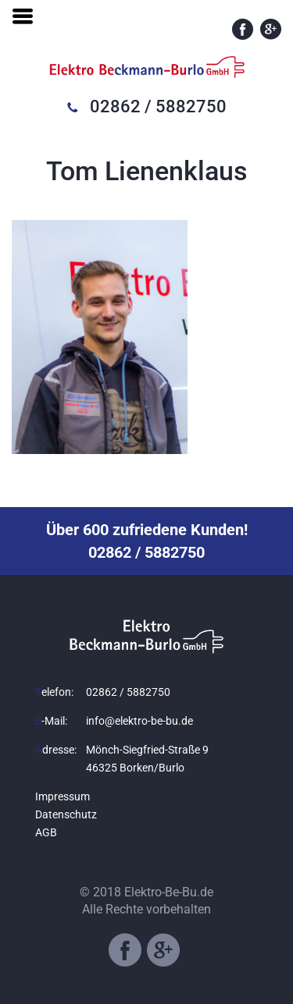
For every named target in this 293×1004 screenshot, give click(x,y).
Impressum (62, 796)
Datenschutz (66, 814)
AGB (46, 832)
